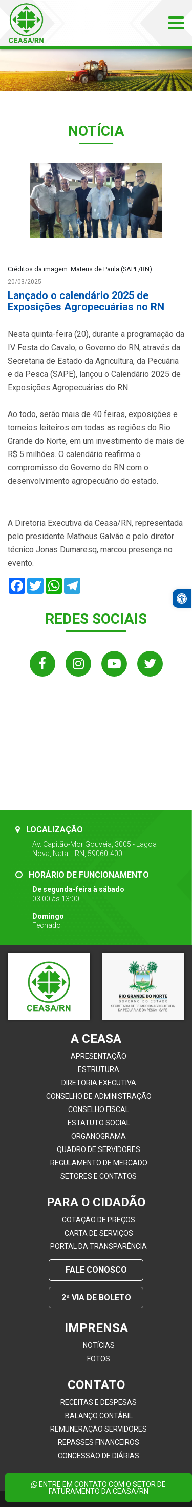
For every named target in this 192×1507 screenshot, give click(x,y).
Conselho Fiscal (98, 1109)
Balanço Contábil (99, 1416)
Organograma (98, 1136)
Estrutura (98, 1069)
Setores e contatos (98, 1176)
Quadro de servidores (98, 1149)
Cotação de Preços (98, 1220)
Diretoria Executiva (98, 1083)
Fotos (98, 1359)
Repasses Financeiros (98, 1442)
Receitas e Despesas (98, 1402)
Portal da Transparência (98, 1246)
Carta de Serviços (99, 1233)
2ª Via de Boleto (96, 1297)
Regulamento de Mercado (98, 1163)
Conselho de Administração (99, 1096)
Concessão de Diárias (98, 1456)
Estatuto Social (99, 1123)
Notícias (99, 1345)
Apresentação (98, 1056)
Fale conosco (96, 1270)
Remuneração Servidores (98, 1429)
